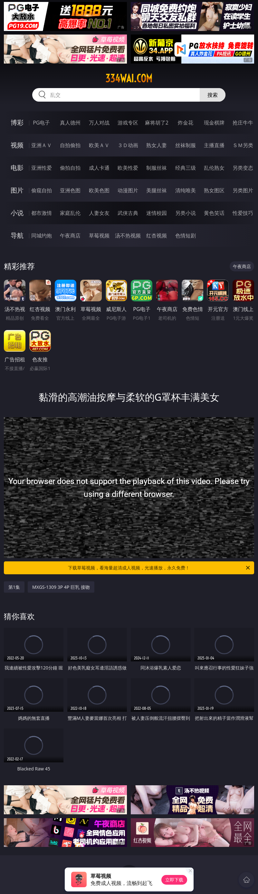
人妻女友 (99, 212)
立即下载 (174, 880)
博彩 (17, 122)
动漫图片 (128, 190)
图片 (17, 190)
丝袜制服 (185, 145)
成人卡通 (99, 167)
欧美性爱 (128, 167)
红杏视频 (156, 235)
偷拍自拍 (70, 167)
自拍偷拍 (70, 145)
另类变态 (243, 167)
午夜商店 (70, 235)
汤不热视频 (128, 235)
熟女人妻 (156, 145)
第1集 (14, 587)
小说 (17, 212)
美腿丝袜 (156, 190)
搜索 (212, 94)
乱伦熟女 (214, 167)
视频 (17, 145)
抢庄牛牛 (243, 122)
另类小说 (185, 212)
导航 (17, 235)
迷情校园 (156, 212)
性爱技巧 (243, 212)
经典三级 (185, 167)
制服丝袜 (156, 167)
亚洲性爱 (41, 167)
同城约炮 (41, 235)
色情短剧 (185, 235)
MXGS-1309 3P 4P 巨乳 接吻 (61, 587)
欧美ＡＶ (99, 145)
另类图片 (243, 190)
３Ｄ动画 (128, 145)
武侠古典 (128, 212)
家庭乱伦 (70, 212)
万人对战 (99, 122)
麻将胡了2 (156, 122)
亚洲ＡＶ (41, 145)
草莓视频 (99, 235)
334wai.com (128, 78)
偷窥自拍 (41, 190)
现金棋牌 (214, 122)
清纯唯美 (185, 190)
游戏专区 (128, 122)
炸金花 (185, 122)
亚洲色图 (70, 190)
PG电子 (41, 122)
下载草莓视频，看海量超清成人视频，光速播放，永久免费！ (159, 568)
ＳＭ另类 (243, 145)
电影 (17, 167)
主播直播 (214, 145)
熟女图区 (214, 190)
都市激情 (41, 212)
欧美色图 (99, 190)
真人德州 (70, 122)
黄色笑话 (214, 212)
